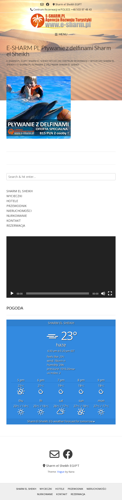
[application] (61, 267)
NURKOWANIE (16, 216)
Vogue (61, 471)
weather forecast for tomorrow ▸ (61, 421)
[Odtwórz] (12, 293)
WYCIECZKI (14, 196)
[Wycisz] (103, 293)
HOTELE (12, 201)
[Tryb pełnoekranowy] (110, 293)
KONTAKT (13, 221)
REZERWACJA (15, 225)
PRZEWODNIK (16, 206)
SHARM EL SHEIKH (19, 191)
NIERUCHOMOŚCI (19, 211)
